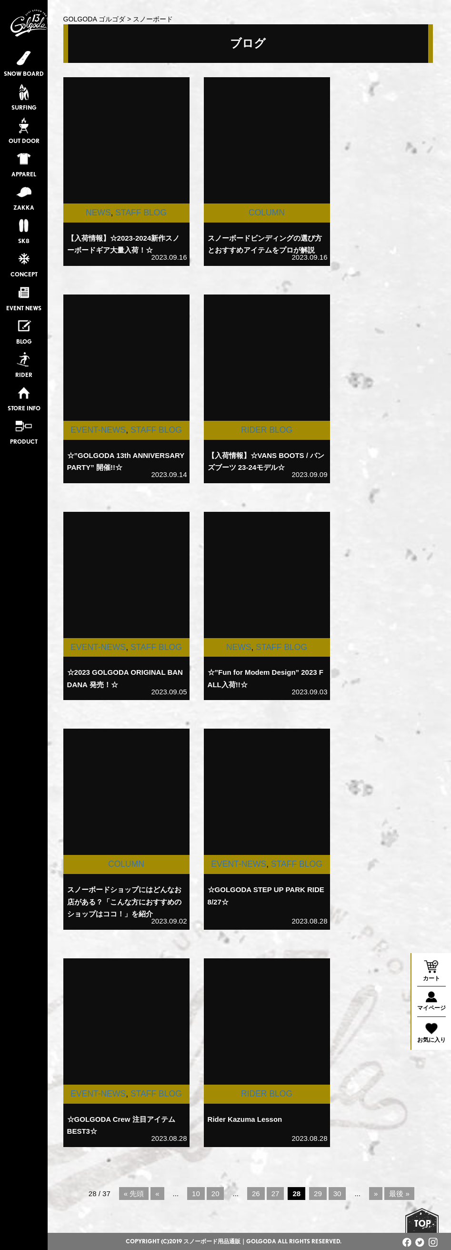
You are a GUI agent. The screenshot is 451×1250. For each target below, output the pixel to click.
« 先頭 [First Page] (134, 1193)
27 (275, 1193)
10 (196, 1193)
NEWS (98, 212)
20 (215, 1193)
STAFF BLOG (141, 212)
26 (256, 1193)
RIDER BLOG (266, 430)
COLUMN (267, 212)
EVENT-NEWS (98, 430)
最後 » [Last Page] (399, 1193)
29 (318, 1193)
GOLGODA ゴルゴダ (94, 19)
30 (337, 1193)
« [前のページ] (157, 1193)
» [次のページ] (376, 1193)
